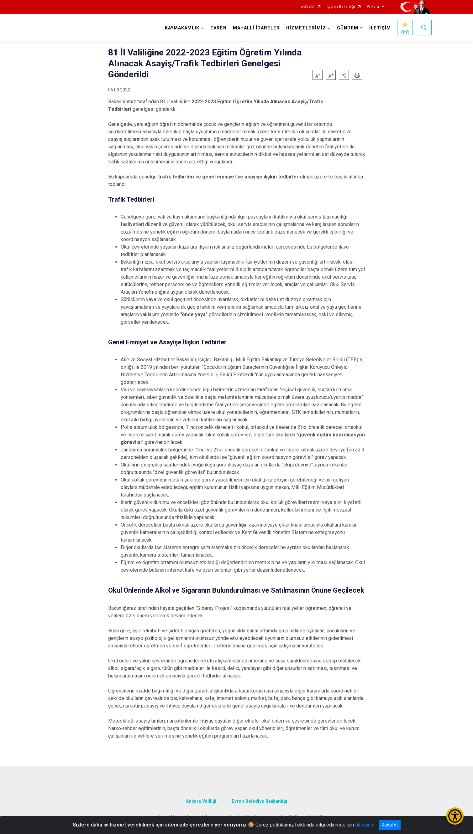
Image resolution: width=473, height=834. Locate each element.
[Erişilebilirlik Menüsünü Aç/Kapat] (455, 816)
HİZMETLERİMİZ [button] (306, 28)
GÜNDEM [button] (347, 28)
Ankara (373, 7)
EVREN (218, 28)
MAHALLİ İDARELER (256, 28)
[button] (344, 75)
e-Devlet (308, 7)
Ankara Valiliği (201, 801)
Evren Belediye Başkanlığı (259, 801)
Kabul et (390, 824)
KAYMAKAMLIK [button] (182, 28)
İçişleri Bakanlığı (341, 7)
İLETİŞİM (380, 28)
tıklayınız (365, 825)
